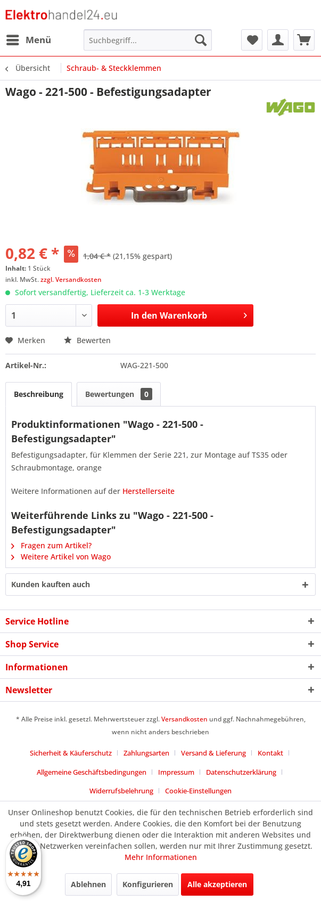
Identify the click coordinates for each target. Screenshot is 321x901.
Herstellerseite (148, 491)
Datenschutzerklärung (241, 772)
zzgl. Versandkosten (71, 279)
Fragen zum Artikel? (51, 545)
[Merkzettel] (251, 40)
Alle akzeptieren (217, 884)
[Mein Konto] (278, 40)
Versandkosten (184, 719)
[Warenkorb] (304, 40)
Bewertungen (118, 394)
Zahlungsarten (146, 753)
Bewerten (87, 340)
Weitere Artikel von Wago (61, 556)
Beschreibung (38, 394)
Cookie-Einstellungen (198, 791)
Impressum (176, 772)
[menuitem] (28, 40)
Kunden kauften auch (50, 584)
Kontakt (270, 753)
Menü (28, 38)
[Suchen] (201, 40)
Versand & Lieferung (213, 753)
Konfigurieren (147, 884)
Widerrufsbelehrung (121, 791)
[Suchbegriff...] (148, 40)
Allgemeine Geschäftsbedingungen (91, 772)
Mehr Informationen (161, 857)
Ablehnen (88, 884)
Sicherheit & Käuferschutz (71, 753)
